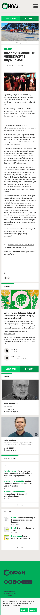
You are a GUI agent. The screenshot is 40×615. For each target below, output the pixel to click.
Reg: (12, 356)
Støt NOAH (11, 18)
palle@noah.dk (11, 450)
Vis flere (20, 505)
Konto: (18, 356)
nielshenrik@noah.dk (13, 411)
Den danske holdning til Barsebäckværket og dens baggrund (23, 520)
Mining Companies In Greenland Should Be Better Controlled (18, 483)
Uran (7, 273)
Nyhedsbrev (27, 582)
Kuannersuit (20, 273)
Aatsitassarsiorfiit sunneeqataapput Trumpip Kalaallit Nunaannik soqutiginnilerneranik (18, 473)
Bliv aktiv (29, 18)
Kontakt (6, 376)
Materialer (7, 511)
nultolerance (13, 273)
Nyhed (23, 65)
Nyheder (7, 465)
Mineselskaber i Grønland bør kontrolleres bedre (15, 494)
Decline (23, 610)
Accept (32, 610)
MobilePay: (14, 349)
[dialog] (20, 606)
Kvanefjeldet (28, 273)
